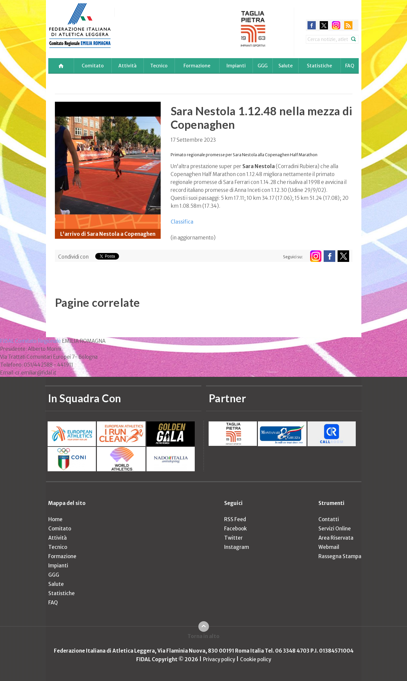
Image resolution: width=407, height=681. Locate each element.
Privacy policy (219, 659)
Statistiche (319, 66)
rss (348, 25)
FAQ (349, 66)
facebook (311, 25)
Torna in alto (203, 636)
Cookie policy (255, 659)
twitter (324, 25)
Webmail (328, 547)
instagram (336, 25)
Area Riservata (335, 538)
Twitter (233, 538)
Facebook (235, 528)
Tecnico (159, 66)
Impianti (236, 66)
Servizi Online (334, 528)
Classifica (182, 222)
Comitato (93, 66)
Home (55, 519)
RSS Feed (235, 519)
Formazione (196, 66)
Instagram (236, 547)
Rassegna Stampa (339, 556)
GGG (262, 66)
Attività (127, 66)
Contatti (328, 519)
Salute (285, 66)
